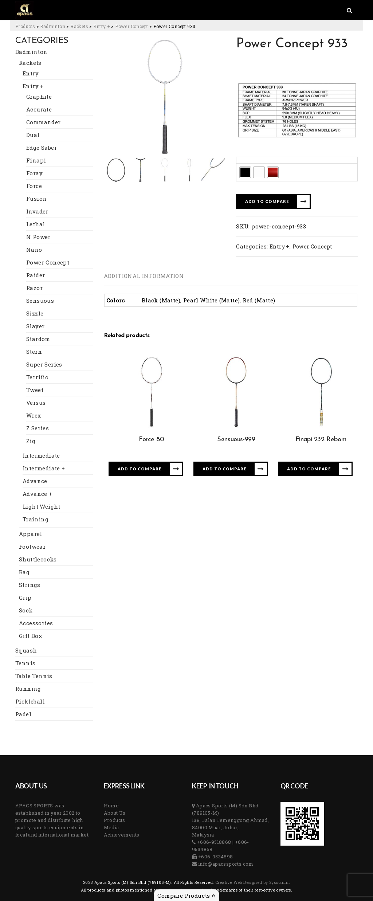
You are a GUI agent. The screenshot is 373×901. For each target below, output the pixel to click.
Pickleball (30, 701)
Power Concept (47, 262)
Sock (26, 610)
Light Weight (41, 506)
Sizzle (34, 313)
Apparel (30, 533)
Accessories (36, 623)
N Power (38, 236)
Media (111, 827)
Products (114, 820)
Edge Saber (41, 147)
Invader (37, 211)
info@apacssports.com (225, 864)
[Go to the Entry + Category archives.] (101, 26)
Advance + (37, 493)
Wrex (33, 415)
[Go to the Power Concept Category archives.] (131, 26)
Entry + (33, 86)
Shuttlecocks (38, 559)
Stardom (38, 338)
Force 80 (151, 439)
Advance (35, 481)
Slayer (35, 326)
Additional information (144, 275)
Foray (34, 173)
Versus (36, 402)
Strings (29, 584)
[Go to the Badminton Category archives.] (52, 26)
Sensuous (40, 300)
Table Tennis (33, 675)
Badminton (31, 51)
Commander (43, 122)
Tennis (25, 663)
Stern (34, 351)
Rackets (30, 62)
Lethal (35, 224)
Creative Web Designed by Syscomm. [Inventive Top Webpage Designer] (252, 882)
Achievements (122, 834)
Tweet (34, 389)
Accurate (39, 109)
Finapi (36, 160)
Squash (26, 650)
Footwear (32, 546)
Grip (25, 597)
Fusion (36, 198)
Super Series (44, 364)
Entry (31, 73)
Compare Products (186, 895)
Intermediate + (44, 468)
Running (28, 688)
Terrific (37, 377)
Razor (34, 287)
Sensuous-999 (236, 439)
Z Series (37, 428)
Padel (23, 714)
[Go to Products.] (25, 26)
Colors (247, 160)
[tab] (144, 275)
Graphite (39, 96)
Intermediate (41, 455)
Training (35, 519)
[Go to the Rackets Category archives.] (79, 26)
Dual (33, 134)
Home (111, 805)
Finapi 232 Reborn (320, 439)
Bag (24, 572)
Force (34, 185)
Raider (35, 275)
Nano (34, 249)
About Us (115, 813)
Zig (30, 440)
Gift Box (30, 635)
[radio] (245, 172)
